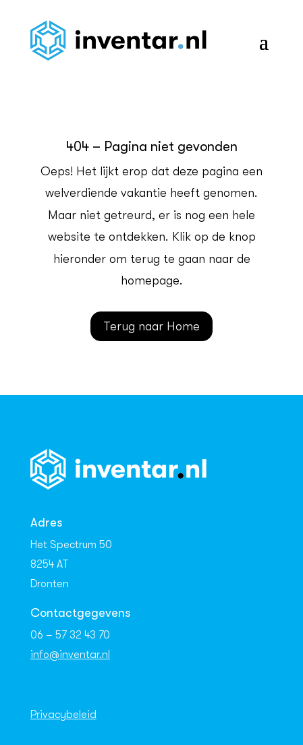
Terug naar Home (151, 326)
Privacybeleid (63, 715)
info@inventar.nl (70, 655)
